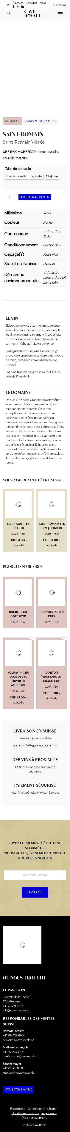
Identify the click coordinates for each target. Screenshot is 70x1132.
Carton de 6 (52, 245)
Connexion (59, 5)
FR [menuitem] (7, 5)
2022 (47, 213)
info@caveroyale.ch (16, 1010)
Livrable (49, 264)
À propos (18, 3)
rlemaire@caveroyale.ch (18, 1040)
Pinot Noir (50, 254)
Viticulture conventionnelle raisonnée (55, 278)
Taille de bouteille (18, 169)
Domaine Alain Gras (40, 121)
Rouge (47, 222)
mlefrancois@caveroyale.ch (21, 1056)
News (43, 3)
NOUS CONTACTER (18, 1089)
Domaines (31, 3)
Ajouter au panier (34, 197)
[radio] (16, 176)
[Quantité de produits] (10, 197)
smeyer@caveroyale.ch (18, 1073)
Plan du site (17, 1109)
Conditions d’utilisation (43, 1109)
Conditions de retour (25, 1113)
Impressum (49, 1113)
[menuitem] (7, 5)
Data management (34, 1117)
